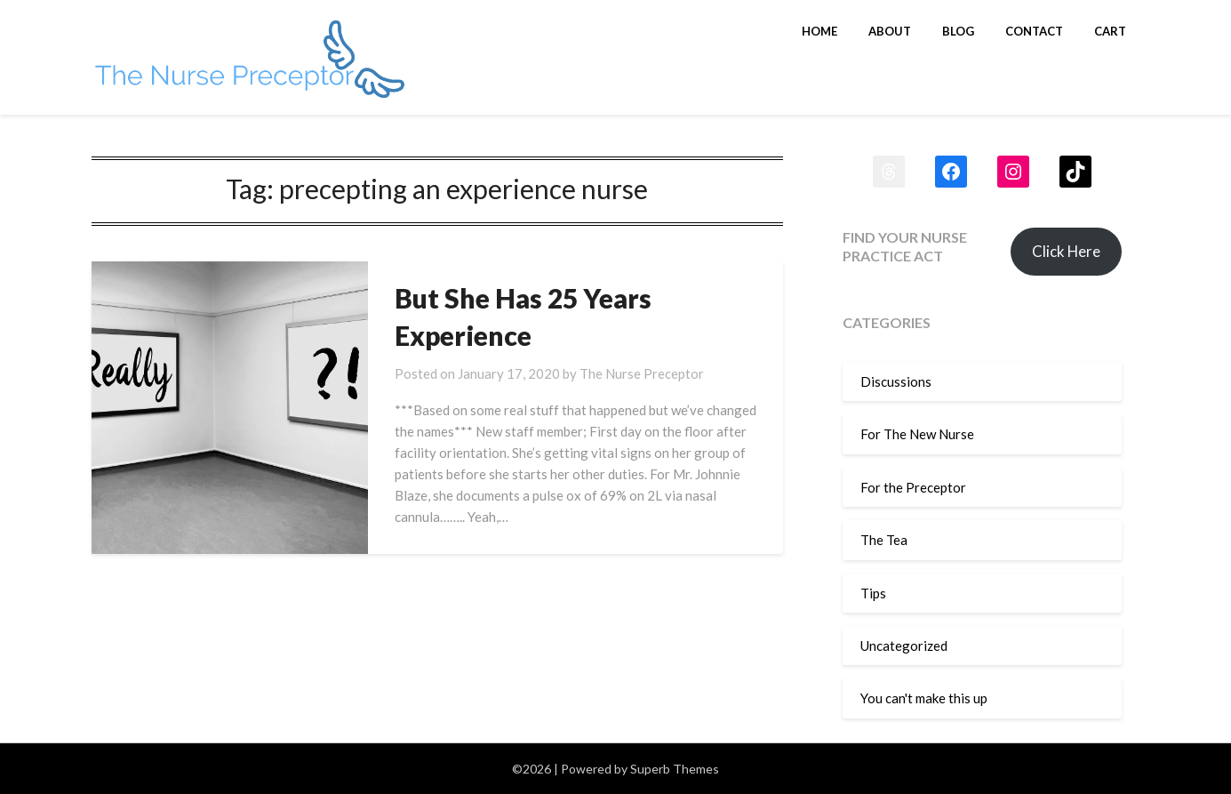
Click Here (1066, 251)
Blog (958, 31)
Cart (1110, 31)
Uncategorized (903, 646)
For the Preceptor (913, 487)
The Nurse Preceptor (642, 373)
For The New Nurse (917, 434)
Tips (873, 593)
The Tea (883, 540)
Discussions (895, 381)
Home (819, 31)
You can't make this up (923, 698)
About (889, 31)
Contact (1034, 31)
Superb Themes (674, 768)
